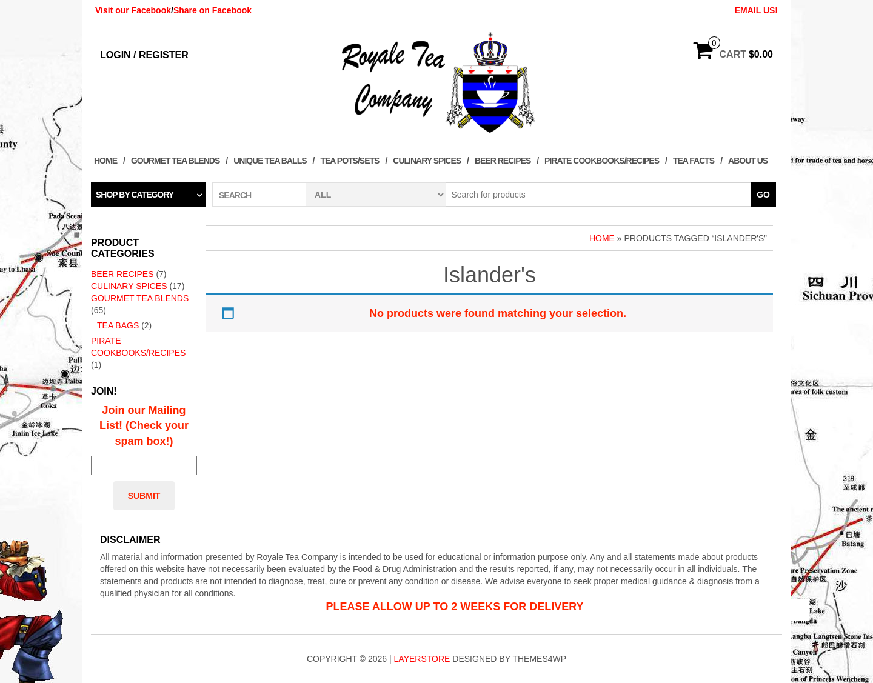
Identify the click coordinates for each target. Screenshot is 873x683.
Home (105, 160)
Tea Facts (693, 160)
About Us (748, 160)
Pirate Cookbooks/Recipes (601, 160)
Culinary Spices (427, 160)
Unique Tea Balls (269, 160)
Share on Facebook (212, 10)
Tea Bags (118, 325)
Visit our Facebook (133, 10)
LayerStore (422, 659)
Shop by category (134, 194)
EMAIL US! (756, 10)
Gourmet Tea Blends (175, 160)
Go (763, 194)
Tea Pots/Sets (349, 160)
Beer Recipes (502, 160)
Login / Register (144, 55)
